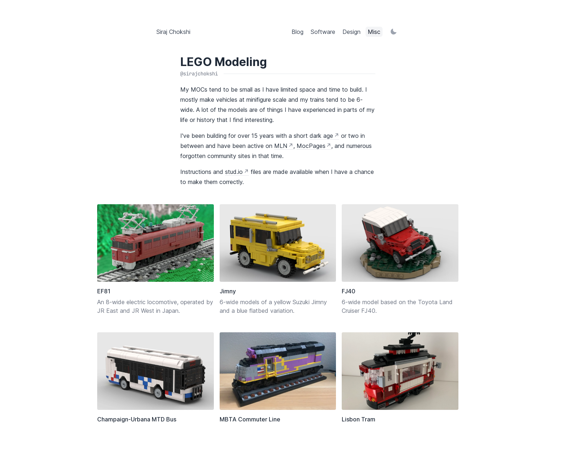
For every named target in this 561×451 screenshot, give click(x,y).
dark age (321, 135)
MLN (280, 145)
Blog (297, 31)
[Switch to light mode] (393, 32)
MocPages (311, 145)
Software (323, 31)
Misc (374, 31)
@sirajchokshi (199, 73)
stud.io (234, 171)
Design (351, 31)
